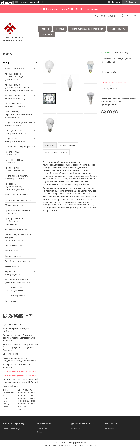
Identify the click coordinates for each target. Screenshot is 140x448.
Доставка (75, 428)
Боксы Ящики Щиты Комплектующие (14, 105)
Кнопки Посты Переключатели (12, 169)
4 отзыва (116, 2)
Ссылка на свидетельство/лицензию (20, 371)
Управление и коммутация (11, 273)
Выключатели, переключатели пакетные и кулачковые (18, 114)
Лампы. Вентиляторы (15, 194)
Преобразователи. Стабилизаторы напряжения (14, 221)
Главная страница (11, 428)
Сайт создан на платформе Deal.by (70, 442)
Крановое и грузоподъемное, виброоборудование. (15, 186)
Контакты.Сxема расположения (87, 28)
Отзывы (40, 432)
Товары (60, 28)
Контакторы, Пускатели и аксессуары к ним (17, 177)
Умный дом (10, 266)
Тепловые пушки (13, 256)
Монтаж (46, 34)
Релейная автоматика (16, 261)
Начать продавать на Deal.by (32, 2)
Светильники (11, 245)
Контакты (109, 428)
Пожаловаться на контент (84, 445)
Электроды (10, 301)
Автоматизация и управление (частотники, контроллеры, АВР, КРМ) (17, 87)
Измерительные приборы (17, 146)
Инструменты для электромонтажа (13, 132)
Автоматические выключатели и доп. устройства (14, 76)
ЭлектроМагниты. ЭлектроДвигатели (14, 289)
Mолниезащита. (12, 205)
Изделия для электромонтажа (13, 140)
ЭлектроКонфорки (14, 295)
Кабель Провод (12, 68)
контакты (92, 9)
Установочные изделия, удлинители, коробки (16, 281)
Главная (45, 28)
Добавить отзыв (128, 16)
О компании (42, 428)
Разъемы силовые (14, 229)
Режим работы (117, 28)
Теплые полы (11, 250)
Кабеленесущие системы (12, 153)
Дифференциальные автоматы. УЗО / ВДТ (15, 97)
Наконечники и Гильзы (16, 200)
